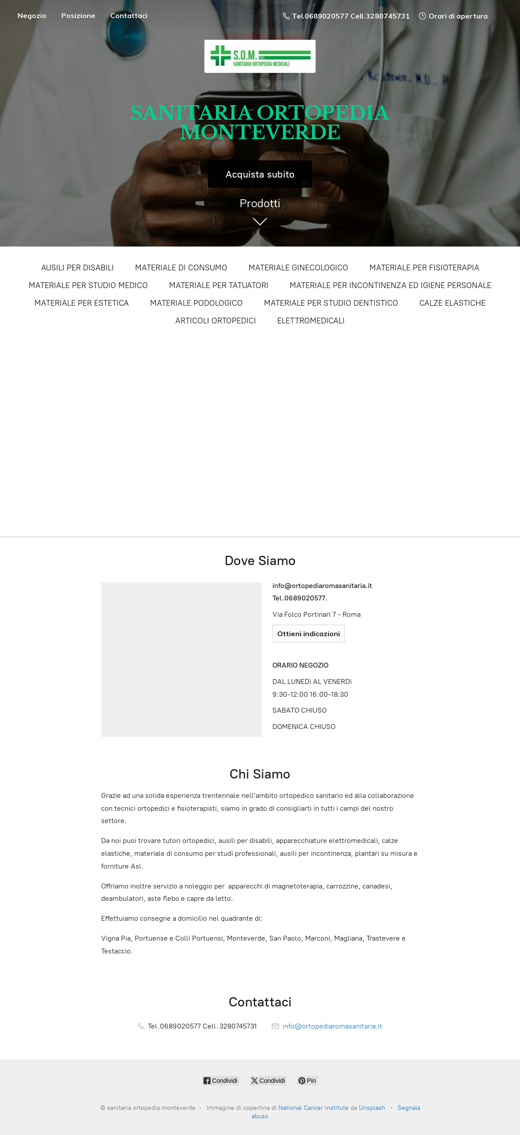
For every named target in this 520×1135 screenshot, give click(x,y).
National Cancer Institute (314, 1108)
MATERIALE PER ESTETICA (81, 303)
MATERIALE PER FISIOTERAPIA (424, 268)
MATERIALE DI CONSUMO (181, 268)
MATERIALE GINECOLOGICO (298, 268)
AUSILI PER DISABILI (77, 268)
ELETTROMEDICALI (311, 321)
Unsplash (372, 1108)
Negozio (32, 15)
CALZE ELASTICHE (452, 303)
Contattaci (128, 15)
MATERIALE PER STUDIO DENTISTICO (331, 303)
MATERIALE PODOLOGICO (196, 303)
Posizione (78, 15)
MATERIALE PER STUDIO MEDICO (88, 285)
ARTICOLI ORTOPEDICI (215, 321)
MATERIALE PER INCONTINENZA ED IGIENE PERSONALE (390, 285)
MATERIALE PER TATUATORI (218, 285)
